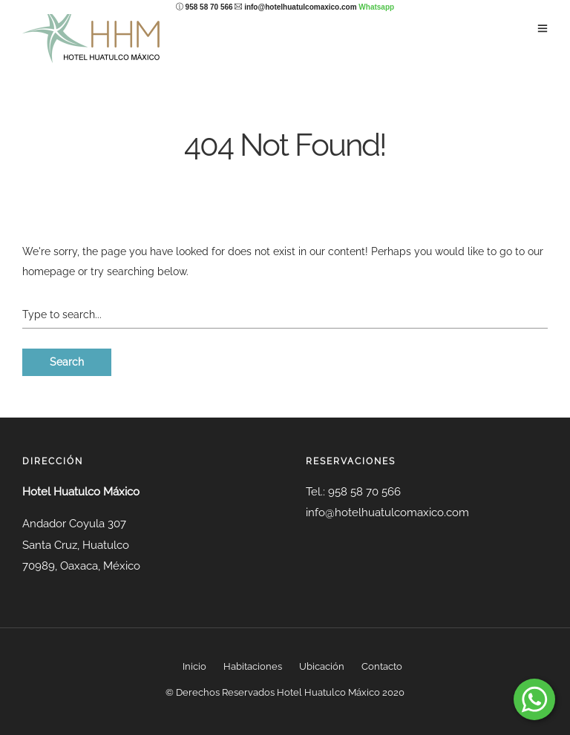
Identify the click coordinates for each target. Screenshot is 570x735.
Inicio (194, 666)
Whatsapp (376, 7)
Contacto (381, 666)
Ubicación (321, 666)
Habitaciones (252, 666)
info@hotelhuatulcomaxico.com (300, 7)
